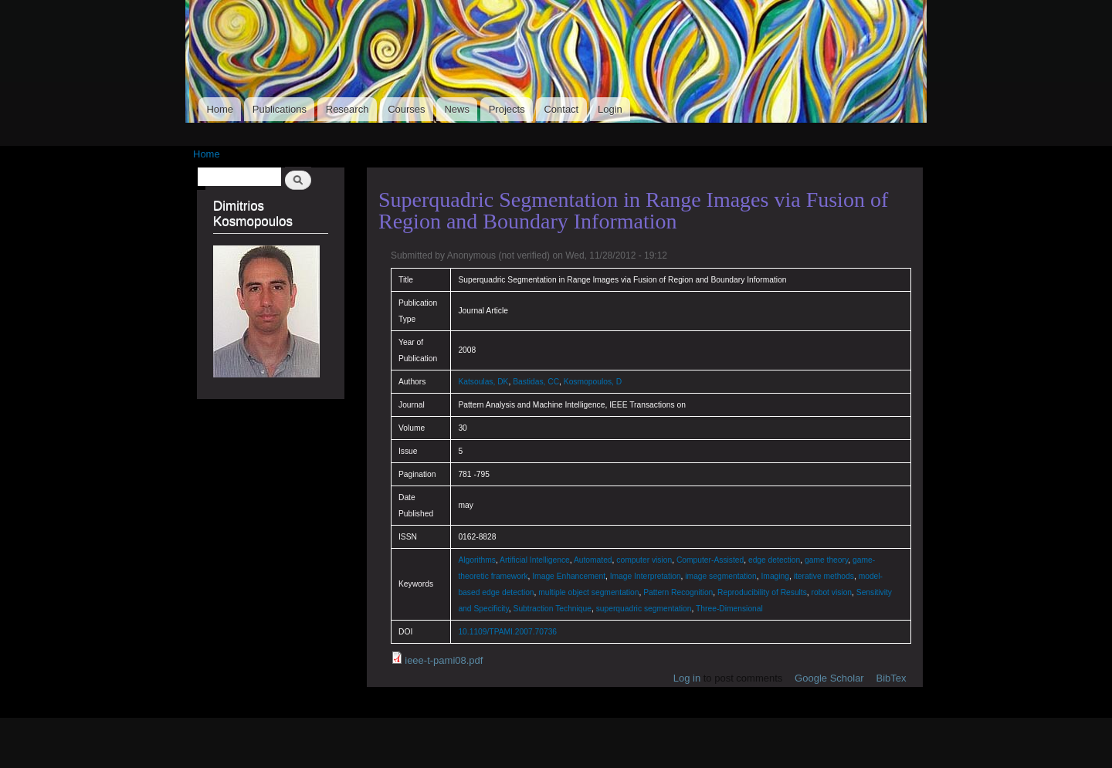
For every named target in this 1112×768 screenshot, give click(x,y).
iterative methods (824, 576)
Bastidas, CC (536, 381)
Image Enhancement (568, 576)
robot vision (832, 592)
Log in (686, 678)
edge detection (774, 560)
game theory (826, 560)
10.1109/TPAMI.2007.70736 (507, 632)
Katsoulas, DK (483, 381)
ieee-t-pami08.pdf (444, 660)
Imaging (775, 576)
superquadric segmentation (644, 608)
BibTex (891, 678)
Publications (280, 109)
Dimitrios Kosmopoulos (253, 213)
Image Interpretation (645, 576)
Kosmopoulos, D (593, 381)
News (457, 109)
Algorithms (477, 560)
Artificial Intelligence (535, 560)
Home (219, 109)
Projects (507, 109)
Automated (593, 560)
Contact (561, 109)
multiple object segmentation (588, 592)
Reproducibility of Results (762, 592)
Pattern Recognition (678, 592)
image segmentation (720, 576)
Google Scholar (829, 678)
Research (347, 109)
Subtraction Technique (553, 608)
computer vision (644, 560)
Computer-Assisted (710, 560)
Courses (406, 109)
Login (610, 109)
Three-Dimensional (729, 608)
